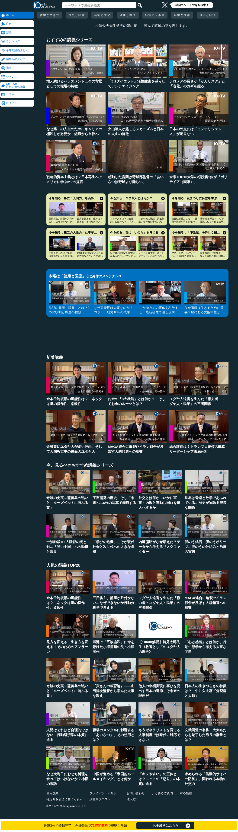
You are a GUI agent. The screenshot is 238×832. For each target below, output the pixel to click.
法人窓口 (133, 799)
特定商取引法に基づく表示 (64, 799)
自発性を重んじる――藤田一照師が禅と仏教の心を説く (184, 221)
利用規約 (52, 793)
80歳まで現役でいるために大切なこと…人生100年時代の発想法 (90, 256)
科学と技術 (182, 15)
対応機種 (186, 793)
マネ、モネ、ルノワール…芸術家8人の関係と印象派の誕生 (184, 256)
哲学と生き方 (49, 15)
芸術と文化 (102, 15)
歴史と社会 (77, 15)
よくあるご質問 (162, 793)
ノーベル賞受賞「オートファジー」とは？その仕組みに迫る (151, 256)
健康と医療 (128, 15)
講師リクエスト (100, 799)
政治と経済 (207, 15)
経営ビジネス (155, 15)
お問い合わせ (136, 793)
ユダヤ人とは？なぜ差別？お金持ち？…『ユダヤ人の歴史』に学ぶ (123, 221)
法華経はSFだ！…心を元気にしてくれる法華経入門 (212, 221)
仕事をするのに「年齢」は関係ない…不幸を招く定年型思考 (61, 256)
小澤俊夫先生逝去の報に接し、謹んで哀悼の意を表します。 (142, 26)
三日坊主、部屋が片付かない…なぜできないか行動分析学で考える (61, 221)
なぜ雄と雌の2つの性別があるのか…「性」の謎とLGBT (123, 256)
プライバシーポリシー (105, 793)
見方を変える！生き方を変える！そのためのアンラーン (90, 221)
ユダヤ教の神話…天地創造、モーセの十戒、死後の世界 (151, 221)
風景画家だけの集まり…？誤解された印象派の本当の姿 (212, 256)
